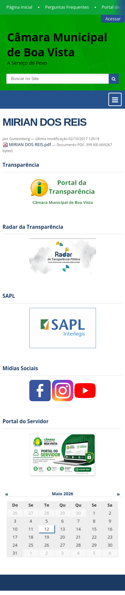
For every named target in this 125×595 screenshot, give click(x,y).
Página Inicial (19, 7)
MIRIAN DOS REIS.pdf (27, 144)
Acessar (113, 19)
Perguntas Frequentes (67, 7)
